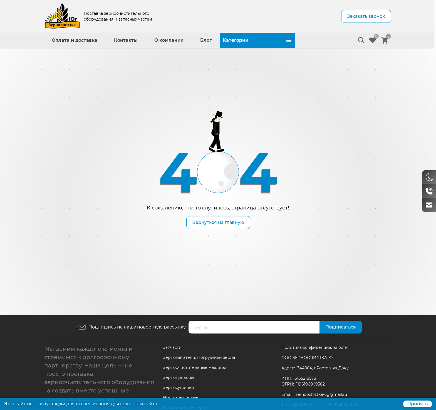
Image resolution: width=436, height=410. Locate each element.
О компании (244, 40)
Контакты (201, 40)
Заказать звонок (366, 16)
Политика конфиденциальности (314, 347)
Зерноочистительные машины (194, 367)
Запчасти (172, 347)
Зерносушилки (178, 387)
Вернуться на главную (218, 222)
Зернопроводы (178, 377)
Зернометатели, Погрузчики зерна (199, 357)
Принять (417, 403)
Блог (281, 40)
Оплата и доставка (149, 40)
